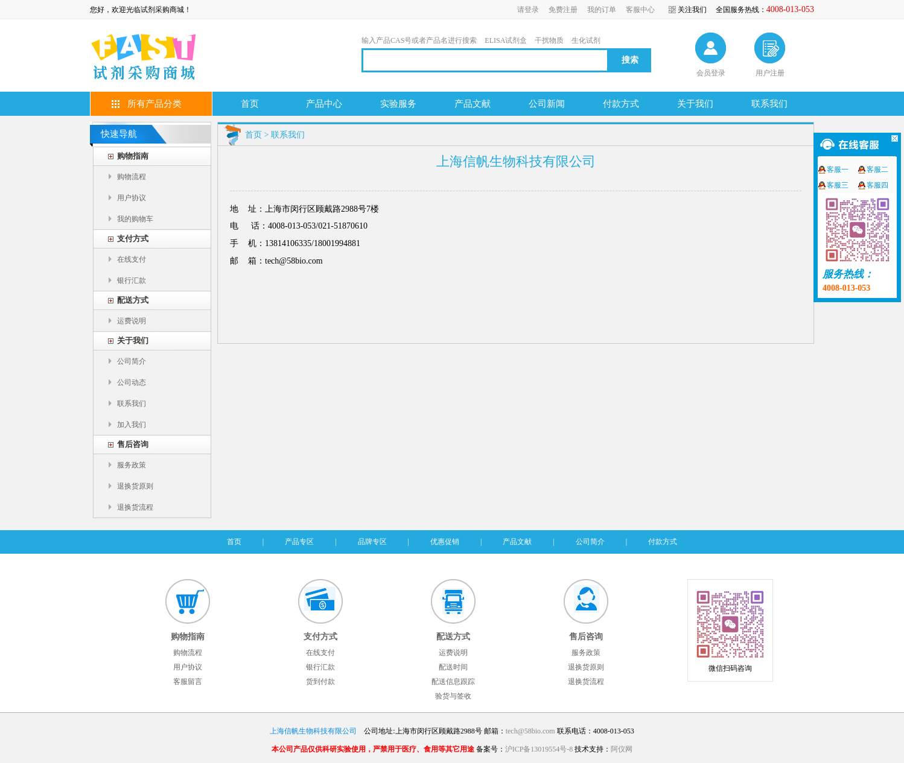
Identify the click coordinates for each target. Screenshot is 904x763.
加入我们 (131, 424)
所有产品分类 (154, 104)
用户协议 (131, 198)
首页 (250, 104)
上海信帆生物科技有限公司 (313, 731)
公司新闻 (547, 104)
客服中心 (640, 9)
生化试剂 (585, 40)
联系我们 (769, 104)
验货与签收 (453, 696)
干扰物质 (549, 40)
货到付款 (320, 681)
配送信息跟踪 (453, 681)
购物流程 (131, 177)
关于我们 (695, 104)
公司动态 (131, 382)
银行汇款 (131, 280)
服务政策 (131, 465)
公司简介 (131, 361)
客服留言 (187, 681)
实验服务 (398, 104)
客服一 (837, 169)
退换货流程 (135, 507)
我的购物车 (135, 219)
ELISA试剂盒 (506, 40)
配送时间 (453, 667)
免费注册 (563, 9)
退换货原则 (135, 486)
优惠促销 (444, 541)
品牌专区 (372, 541)
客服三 (837, 185)
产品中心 (324, 104)
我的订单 (601, 9)
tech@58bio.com (530, 731)
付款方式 (621, 104)
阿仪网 (621, 749)
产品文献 (472, 104)
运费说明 (131, 321)
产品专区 (299, 541)
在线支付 (131, 259)
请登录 (528, 9)
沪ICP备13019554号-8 (539, 749)
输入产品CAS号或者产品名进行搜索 (419, 40)
